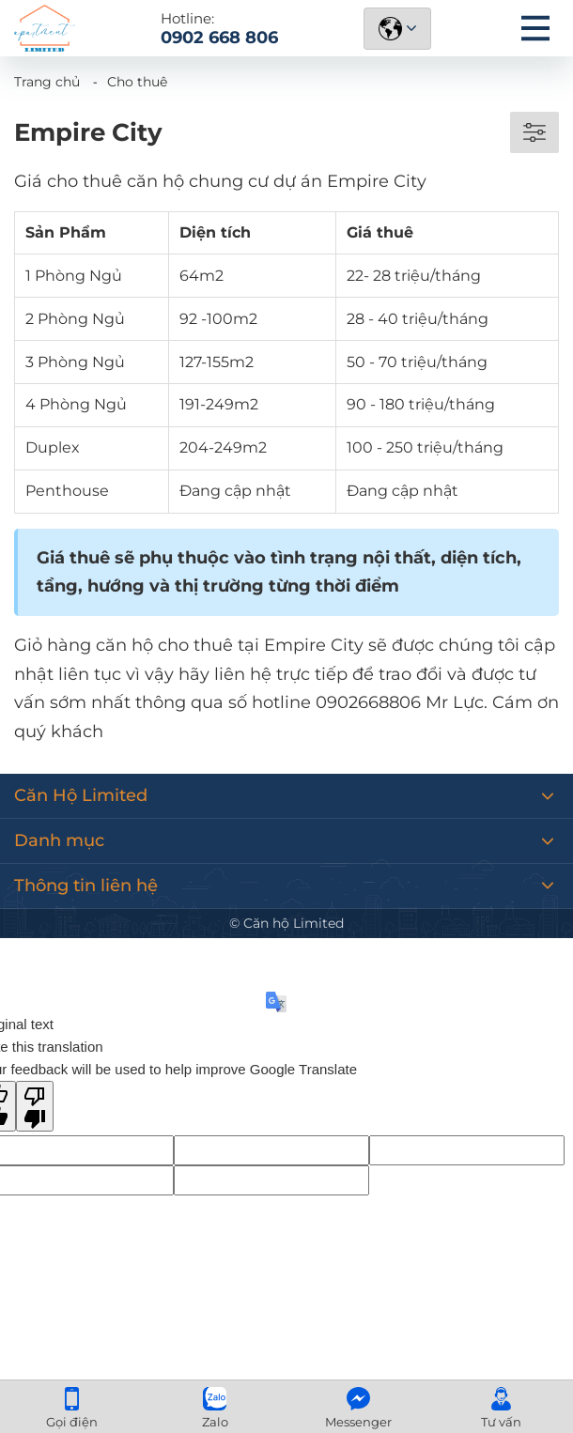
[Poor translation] (35, 1106)
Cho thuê (137, 81)
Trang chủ (47, 81)
